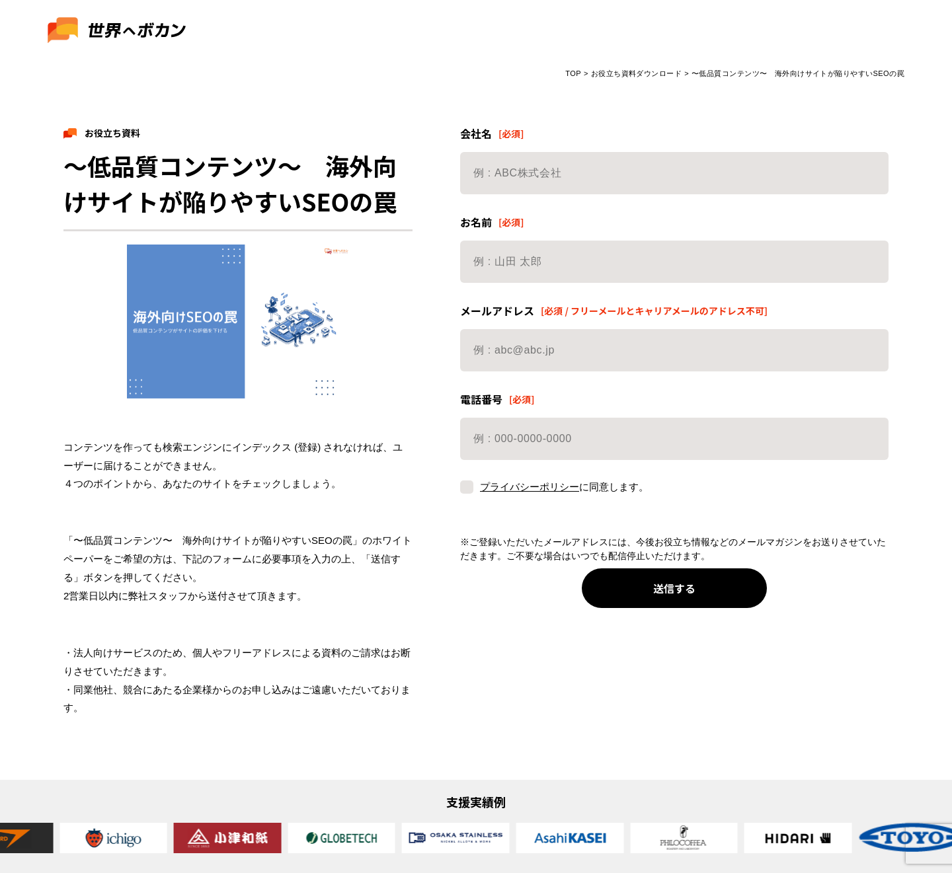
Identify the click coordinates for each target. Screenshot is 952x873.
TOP (573, 73)
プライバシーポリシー (529, 486)
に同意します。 (554, 498)
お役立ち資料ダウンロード (636, 73)
